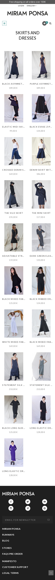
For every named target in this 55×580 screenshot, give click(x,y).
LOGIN (21, 6)
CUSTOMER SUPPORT (15, 567)
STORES (7, 547)
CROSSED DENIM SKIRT (16, 170)
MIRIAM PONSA (11, 528)
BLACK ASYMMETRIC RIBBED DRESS (23, 84)
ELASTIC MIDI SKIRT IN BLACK (20, 126)
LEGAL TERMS (10, 572)
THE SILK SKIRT (13, 213)
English (31, 6)
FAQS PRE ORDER (12, 553)
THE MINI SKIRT (41, 213)
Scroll (51, 572)
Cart (46, 22)
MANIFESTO (9, 561)
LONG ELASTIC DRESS (15, 471)
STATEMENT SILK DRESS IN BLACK (22, 385)
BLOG (5, 540)
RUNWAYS (8, 534)
